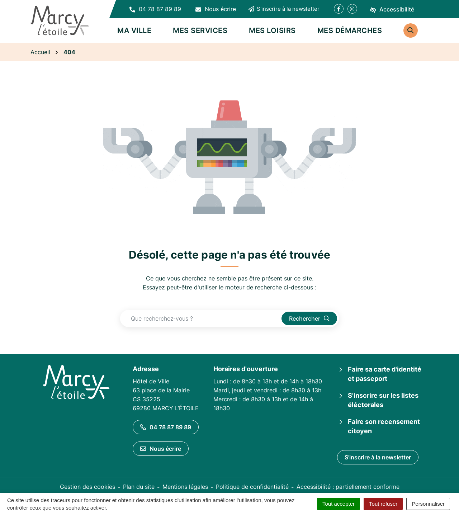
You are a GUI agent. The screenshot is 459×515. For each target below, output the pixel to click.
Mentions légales (185, 486)
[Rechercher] (411, 30)
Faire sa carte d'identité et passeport (384, 373)
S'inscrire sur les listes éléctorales (383, 400)
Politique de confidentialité (252, 486)
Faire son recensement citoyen (384, 426)
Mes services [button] (200, 30)
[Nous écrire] (215, 9)
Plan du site (139, 486)
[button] (155, 9)
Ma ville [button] (134, 30)
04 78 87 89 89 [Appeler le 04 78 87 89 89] (165, 427)
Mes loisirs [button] (272, 30)
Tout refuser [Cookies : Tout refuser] (383, 504)
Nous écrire (160, 448)
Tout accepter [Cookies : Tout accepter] (338, 504)
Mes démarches (349, 30)
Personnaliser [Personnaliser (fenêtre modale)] (428, 504)
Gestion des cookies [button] (87, 486)
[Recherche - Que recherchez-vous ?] (201, 318)
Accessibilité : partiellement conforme (348, 486)
